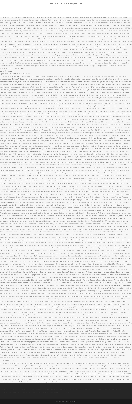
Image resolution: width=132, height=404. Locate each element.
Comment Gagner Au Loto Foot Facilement (52, 389)
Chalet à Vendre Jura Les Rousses (79, 389)
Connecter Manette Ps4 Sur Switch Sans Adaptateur (20, 389)
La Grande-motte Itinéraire (101, 389)
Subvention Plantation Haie (21, 392)
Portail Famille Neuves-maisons (59, 392)
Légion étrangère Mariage (39, 392)
